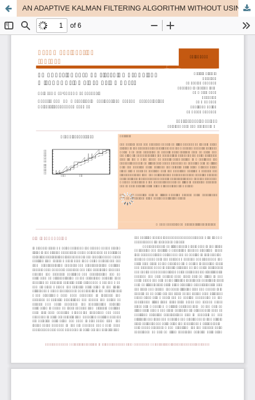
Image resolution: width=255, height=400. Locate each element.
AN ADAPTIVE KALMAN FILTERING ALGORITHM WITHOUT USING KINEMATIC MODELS (138, 8)
